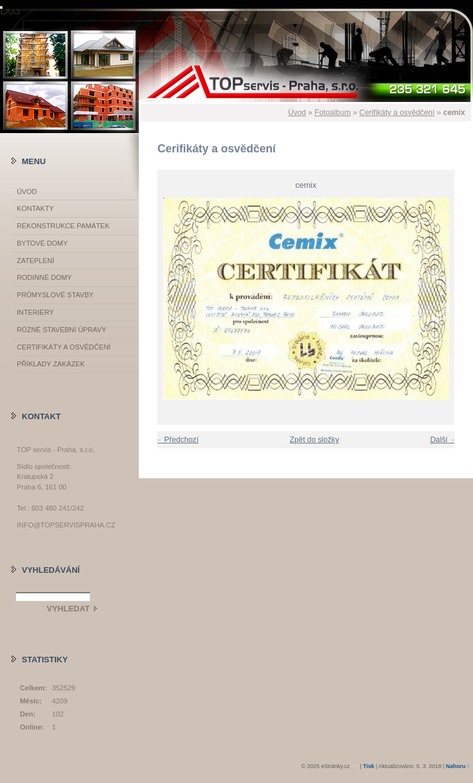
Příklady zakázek (51, 364)
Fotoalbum (332, 112)
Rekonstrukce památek (63, 225)
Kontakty (35, 208)
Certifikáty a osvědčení (64, 347)
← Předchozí (176, 439)
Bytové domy (42, 243)
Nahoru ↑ (458, 766)
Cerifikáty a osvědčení (396, 112)
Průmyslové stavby (55, 295)
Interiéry (35, 312)
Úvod (297, 112)
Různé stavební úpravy (61, 329)
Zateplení (35, 260)
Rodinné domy (44, 277)
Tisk (368, 766)
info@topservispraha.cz (66, 525)
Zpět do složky (314, 439)
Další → (443, 439)
